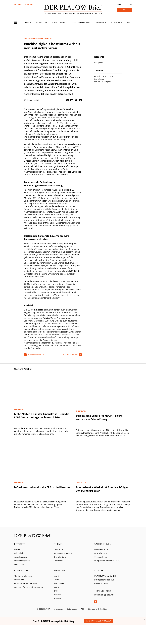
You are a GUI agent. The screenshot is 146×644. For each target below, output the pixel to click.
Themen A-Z (59, 549)
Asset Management (81, 22)
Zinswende (58, 560)
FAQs (56, 591)
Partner (57, 587)
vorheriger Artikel (36, 354)
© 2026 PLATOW (43, 609)
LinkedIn (95, 601)
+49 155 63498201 (102, 591)
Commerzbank (100, 557)
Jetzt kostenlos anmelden (98, 621)
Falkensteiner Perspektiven (25, 583)
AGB (82, 609)
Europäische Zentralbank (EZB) (107, 560)
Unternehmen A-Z (101, 549)
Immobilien (101, 22)
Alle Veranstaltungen (23, 576)
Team (56, 579)
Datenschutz (72, 609)
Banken (27, 22)
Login (129, 4)
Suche (119, 4)
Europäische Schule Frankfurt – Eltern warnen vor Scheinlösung (99, 417)
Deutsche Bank (100, 553)
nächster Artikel (70, 354)
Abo (124, 9)
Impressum (58, 609)
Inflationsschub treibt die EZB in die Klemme (42, 487)
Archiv (57, 576)
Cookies (103, 609)
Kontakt (57, 594)
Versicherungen (59, 22)
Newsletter (116, 22)
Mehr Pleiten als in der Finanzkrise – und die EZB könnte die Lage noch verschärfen (41, 415)
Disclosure (92, 609)
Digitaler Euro (60, 557)
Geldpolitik (41, 22)
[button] (67, 100)
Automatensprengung (63, 553)
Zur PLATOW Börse (23, 4)
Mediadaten (59, 583)
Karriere (57, 598)
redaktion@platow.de (104, 594)
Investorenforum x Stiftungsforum (28, 587)
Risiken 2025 (19, 579)
